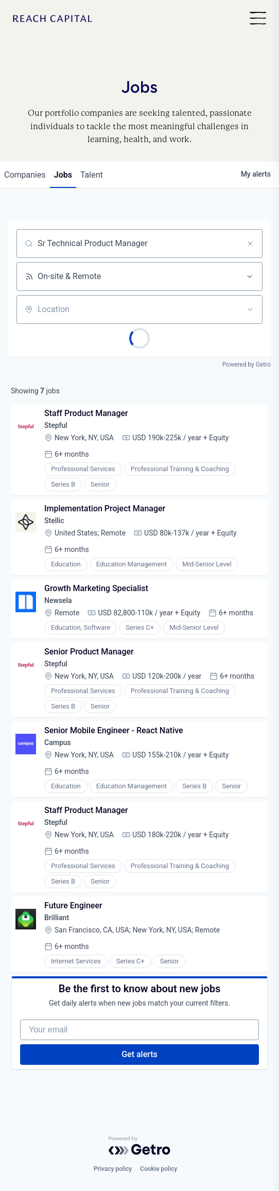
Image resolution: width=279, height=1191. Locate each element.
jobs (63, 175)
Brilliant (56, 917)
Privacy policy (113, 1168)
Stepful (55, 425)
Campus (57, 742)
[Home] (52, 19)
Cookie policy (158, 1168)
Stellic (54, 520)
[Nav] (258, 18)
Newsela (58, 600)
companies (25, 175)
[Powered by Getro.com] (139, 1145)
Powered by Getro (246, 364)
